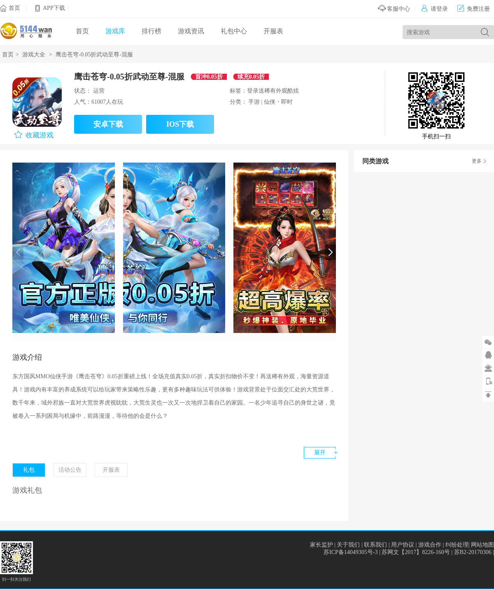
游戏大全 (33, 54)
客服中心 (394, 9)
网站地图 (482, 545)
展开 (320, 452)
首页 (14, 8)
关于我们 (348, 545)
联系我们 (375, 545)
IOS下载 (180, 124)
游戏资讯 (191, 31)
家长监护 (321, 545)
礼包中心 (234, 31)
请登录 (434, 9)
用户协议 (402, 545)
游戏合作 (429, 545)
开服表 (273, 31)
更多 (477, 161)
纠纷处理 (456, 545)
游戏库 (115, 31)
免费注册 (473, 9)
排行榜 (151, 31)
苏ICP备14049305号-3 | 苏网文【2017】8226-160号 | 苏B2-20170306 (408, 552)
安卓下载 (108, 124)
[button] (330, 252)
